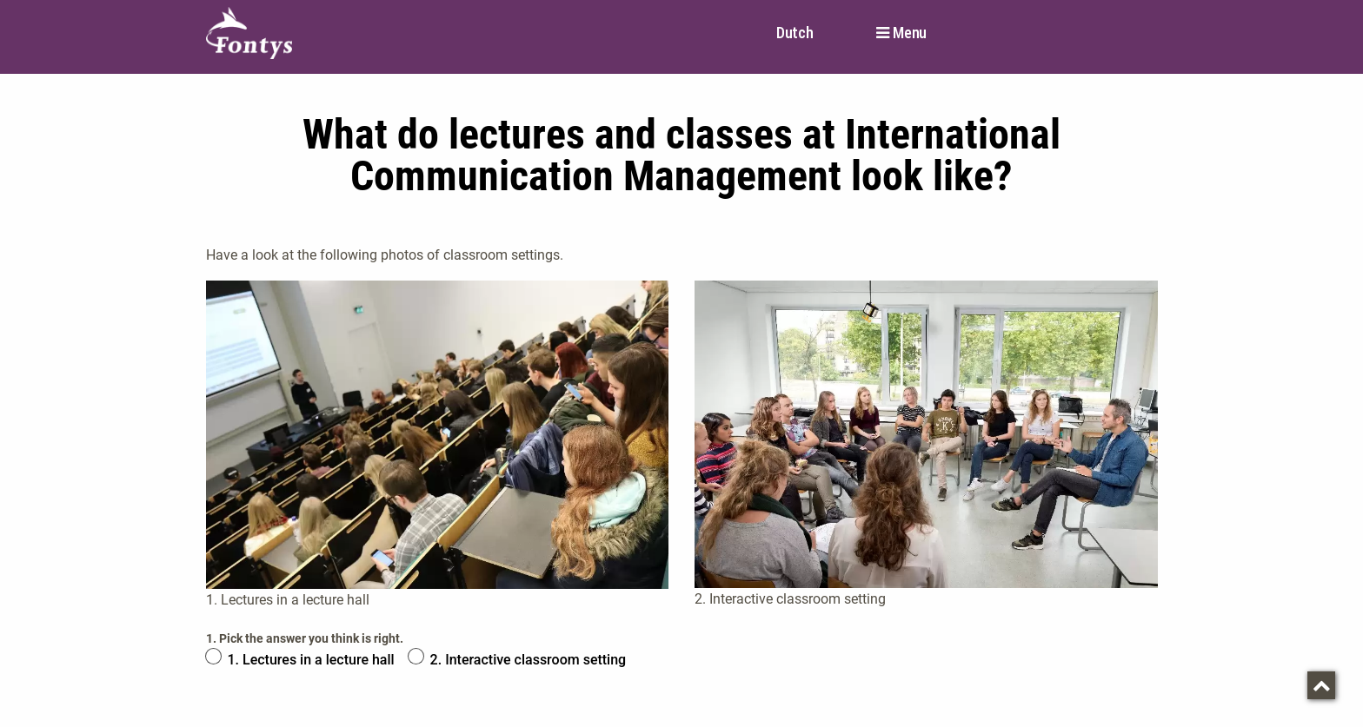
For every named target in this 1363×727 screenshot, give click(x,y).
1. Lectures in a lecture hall (311, 659)
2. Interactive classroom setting (528, 659)
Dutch (795, 32)
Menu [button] (910, 33)
